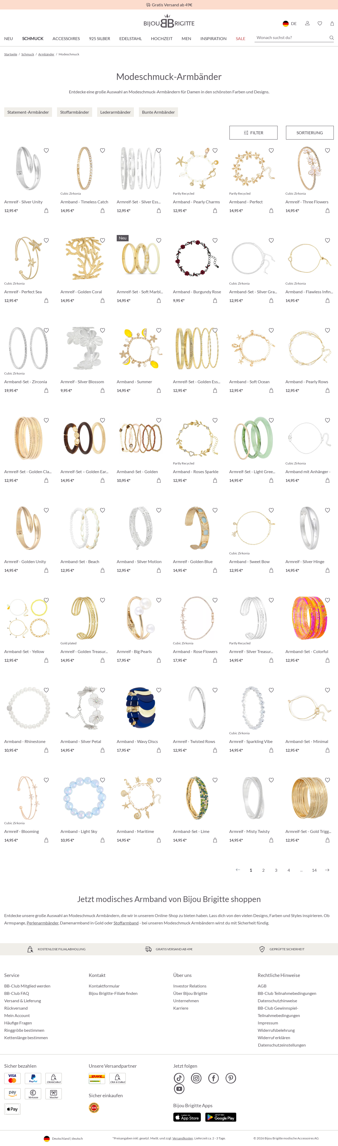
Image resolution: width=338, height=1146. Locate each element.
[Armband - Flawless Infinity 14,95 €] (309, 271)
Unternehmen (186, 1000)
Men (186, 38)
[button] (307, 23)
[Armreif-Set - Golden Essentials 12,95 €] (197, 361)
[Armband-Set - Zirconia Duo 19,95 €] (28, 361)
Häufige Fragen (18, 1022)
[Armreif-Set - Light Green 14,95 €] (253, 451)
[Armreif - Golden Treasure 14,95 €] (84, 631)
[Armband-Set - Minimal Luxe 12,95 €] (309, 721)
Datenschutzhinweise (277, 1000)
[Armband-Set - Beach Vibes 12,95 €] (84, 541)
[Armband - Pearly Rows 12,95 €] (309, 361)
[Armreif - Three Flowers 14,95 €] (309, 181)
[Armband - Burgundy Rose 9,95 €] (197, 271)
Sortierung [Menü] (310, 132)
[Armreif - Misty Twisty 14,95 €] (253, 811)
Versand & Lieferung (22, 1000)
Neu (8, 38)
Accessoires (66, 38)
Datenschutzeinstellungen (282, 1045)
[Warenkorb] (332, 23)
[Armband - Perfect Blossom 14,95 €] (253, 181)
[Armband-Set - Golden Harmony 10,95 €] (141, 451)
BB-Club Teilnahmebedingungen (287, 993)
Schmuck (32, 38)
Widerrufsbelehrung (276, 1030)
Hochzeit (161, 38)
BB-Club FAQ (16, 993)
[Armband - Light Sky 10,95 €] (84, 811)
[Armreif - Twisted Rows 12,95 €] (197, 721)
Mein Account (17, 1015)
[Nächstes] (327, 870)
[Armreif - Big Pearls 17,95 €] (141, 631)
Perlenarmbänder (42, 922)
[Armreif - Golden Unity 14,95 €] (28, 541)
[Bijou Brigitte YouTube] (179, 1088)
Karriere (180, 1007)
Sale (240, 38)
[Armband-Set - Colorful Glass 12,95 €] (309, 631)
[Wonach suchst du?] (294, 37)
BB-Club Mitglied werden (27, 985)
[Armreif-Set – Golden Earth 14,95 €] (84, 451)
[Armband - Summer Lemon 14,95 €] (141, 361)
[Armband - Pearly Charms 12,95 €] (197, 181)
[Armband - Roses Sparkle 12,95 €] (197, 451)
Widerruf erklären (274, 1037)
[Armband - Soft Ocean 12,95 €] (253, 361)
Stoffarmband (126, 922)
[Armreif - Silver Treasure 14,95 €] (253, 631)
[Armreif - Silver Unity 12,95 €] (28, 181)
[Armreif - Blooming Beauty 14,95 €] (28, 811)
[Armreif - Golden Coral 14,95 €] (84, 271)
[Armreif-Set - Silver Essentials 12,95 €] (141, 181)
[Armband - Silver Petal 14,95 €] (84, 721)
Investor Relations (189, 985)
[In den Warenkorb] (46, 210)
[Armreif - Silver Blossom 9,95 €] (84, 361)
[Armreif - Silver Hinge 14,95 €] (309, 541)
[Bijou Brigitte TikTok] (179, 1078)
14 (314, 869)
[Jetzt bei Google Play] (220, 1116)
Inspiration (213, 38)
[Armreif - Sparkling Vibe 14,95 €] (253, 721)
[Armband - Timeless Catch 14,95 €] (84, 181)
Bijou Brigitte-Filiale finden (113, 993)
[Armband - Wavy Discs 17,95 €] (141, 721)
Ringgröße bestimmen (24, 1030)
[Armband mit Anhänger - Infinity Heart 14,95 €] (309, 451)
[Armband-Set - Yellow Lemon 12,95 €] (28, 631)
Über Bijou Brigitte (190, 993)
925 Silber (99, 38)
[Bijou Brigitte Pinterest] (231, 1078)
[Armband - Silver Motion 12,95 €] (141, 541)
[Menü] (253, 133)
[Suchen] (331, 37)
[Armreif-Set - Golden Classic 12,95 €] (28, 451)
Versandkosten (182, 1138)
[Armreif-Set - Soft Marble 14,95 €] (141, 271)
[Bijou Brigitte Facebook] (213, 1078)
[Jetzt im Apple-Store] (187, 1116)
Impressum (268, 1022)
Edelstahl (130, 38)
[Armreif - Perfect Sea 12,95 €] (28, 271)
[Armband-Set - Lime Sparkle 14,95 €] (197, 811)
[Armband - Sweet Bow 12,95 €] (253, 541)
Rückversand (16, 1007)
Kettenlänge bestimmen (26, 1037)
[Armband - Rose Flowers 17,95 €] (197, 631)
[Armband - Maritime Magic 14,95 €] (141, 811)
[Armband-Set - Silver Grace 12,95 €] (253, 271)
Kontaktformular (104, 985)
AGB (262, 985)
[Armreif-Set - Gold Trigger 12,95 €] (309, 811)
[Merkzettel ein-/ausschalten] (46, 150)
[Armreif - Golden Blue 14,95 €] (197, 541)
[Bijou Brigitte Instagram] (196, 1078)
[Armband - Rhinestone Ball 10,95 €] (28, 721)
